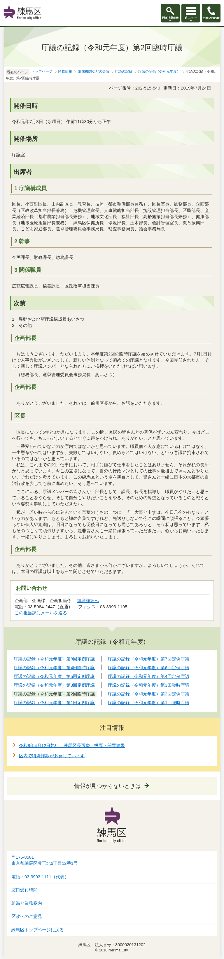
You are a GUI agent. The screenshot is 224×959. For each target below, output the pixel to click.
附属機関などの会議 (93, 71)
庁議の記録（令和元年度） (159, 71)
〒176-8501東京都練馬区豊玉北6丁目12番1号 (44, 860)
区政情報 (65, 71)
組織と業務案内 (26, 903)
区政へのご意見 (26, 916)
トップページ (42, 71)
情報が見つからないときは (107, 786)
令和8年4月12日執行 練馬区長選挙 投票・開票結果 (72, 745)
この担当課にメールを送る (41, 612)
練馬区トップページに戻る (37, 930)
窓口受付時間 (24, 890)
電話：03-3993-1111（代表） (40, 876)
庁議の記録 (123, 71)
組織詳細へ (88, 600)
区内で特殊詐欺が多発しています (52, 755)
